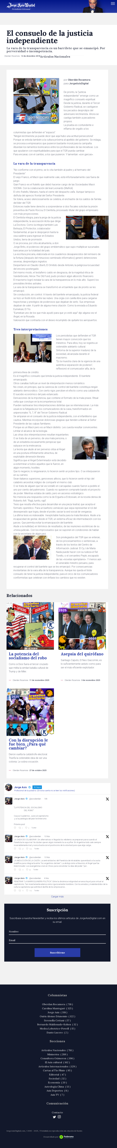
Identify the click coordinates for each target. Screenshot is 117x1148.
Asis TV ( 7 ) (57, 1094)
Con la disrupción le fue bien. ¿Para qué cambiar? (28, 744)
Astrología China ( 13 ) (57, 1086)
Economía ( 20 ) (57, 1082)
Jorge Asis (19, 799)
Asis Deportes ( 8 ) (57, 1090)
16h (45, 799)
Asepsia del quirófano (82, 653)
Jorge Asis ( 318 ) (57, 1012)
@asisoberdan (35, 799)
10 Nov (47, 836)
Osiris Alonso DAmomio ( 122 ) (57, 1016)
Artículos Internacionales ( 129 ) (57, 1066)
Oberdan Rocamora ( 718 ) (57, 1004)
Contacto (57, 1112)
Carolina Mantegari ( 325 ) (57, 1008)
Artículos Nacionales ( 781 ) (57, 1050)
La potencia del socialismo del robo (28, 655)
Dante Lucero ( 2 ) (57, 1032)
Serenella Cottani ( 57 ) (57, 1020)
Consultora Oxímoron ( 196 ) (57, 1058)
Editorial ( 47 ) (57, 1074)
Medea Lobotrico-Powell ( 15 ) (57, 1028)
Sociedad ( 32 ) (57, 1078)
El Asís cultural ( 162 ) (57, 1062)
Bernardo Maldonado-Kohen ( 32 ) (57, 1024)
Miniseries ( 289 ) (57, 1054)
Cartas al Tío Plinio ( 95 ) (57, 1070)
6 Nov (46, 878)
